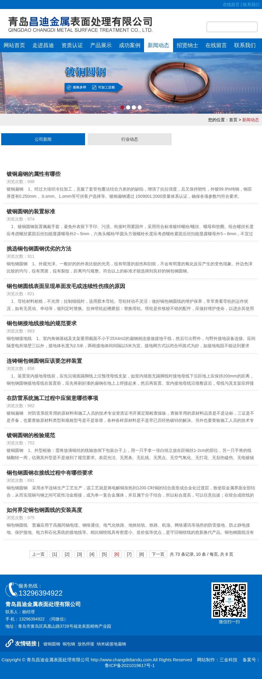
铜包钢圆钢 (17, 487)
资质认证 (72, 45)
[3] (79, 554)
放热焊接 (87, 643)
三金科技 (228, 659)
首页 (233, 119)
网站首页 (14, 45)
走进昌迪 (43, 45)
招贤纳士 (187, 45)
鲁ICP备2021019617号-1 (130, 665)
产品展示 (101, 45)
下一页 (158, 554)
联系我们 (252, 4)
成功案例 (129, 45)
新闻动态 (158, 45)
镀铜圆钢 (52, 643)
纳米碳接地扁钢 (111, 643)
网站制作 (206, 659)
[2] (67, 554)
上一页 (38, 554)
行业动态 (129, 139)
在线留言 (231, 4)
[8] (141, 554)
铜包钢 (69, 643)
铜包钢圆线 (17, 525)
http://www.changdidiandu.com (121, 659)
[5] (104, 554)
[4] (92, 554)
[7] (129, 554)
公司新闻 (43, 139)
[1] (54, 554)
